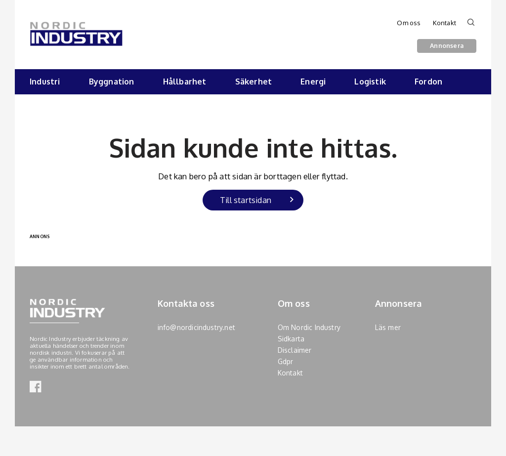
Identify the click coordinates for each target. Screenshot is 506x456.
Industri (45, 81)
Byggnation (111, 81)
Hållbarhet (185, 81)
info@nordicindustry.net (197, 327)
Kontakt (444, 23)
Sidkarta (291, 338)
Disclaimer (295, 350)
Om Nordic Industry (309, 327)
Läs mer (388, 327)
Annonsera (447, 45)
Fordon (428, 81)
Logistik (370, 81)
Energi (313, 81)
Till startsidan (245, 200)
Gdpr (286, 361)
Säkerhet (253, 81)
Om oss (409, 23)
